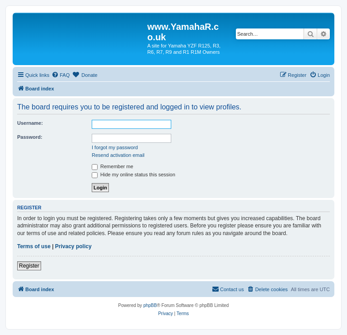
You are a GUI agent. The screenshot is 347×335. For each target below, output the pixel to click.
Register (29, 266)
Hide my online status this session (133, 174)
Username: (30, 123)
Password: (29, 137)
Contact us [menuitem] (228, 289)
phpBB (150, 305)
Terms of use (34, 246)
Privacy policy (73, 246)
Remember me (112, 166)
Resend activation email (118, 155)
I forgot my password (115, 147)
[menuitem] (61, 75)
